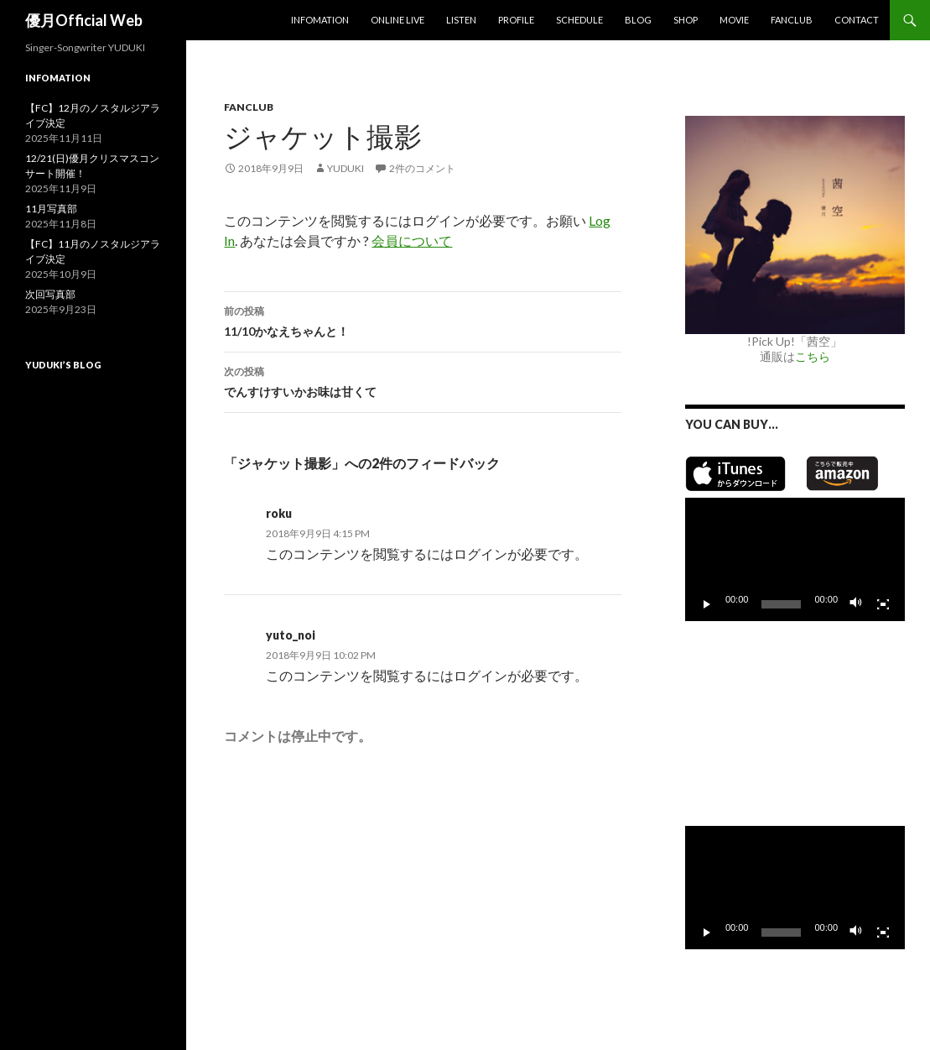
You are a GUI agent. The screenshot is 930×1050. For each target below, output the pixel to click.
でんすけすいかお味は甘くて (422, 380)
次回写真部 (50, 294)
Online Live (397, 19)
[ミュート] (856, 604)
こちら (812, 356)
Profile (516, 19)
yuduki (345, 168)
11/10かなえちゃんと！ (422, 319)
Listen (461, 19)
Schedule (579, 19)
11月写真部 (51, 208)
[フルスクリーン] (883, 604)
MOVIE (734, 19)
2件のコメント (422, 168)
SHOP (685, 19)
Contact (856, 19)
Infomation (320, 19)
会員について (411, 240)
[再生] (707, 604)
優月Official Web (84, 20)
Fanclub (792, 19)
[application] (795, 559)
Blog (638, 19)
